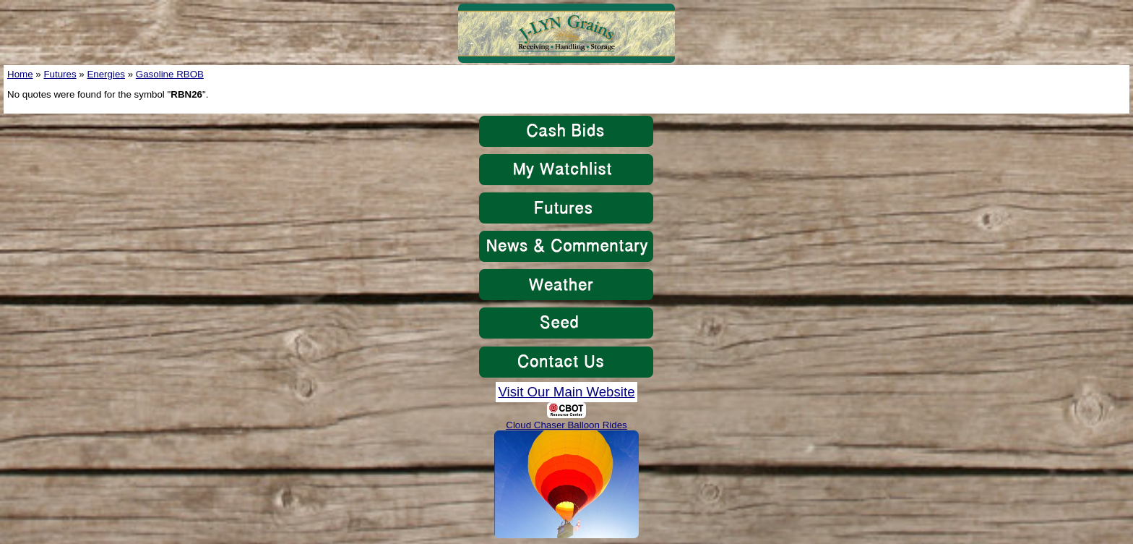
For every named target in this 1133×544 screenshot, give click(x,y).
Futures (59, 74)
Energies (106, 74)
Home (20, 74)
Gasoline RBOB (170, 74)
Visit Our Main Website (566, 391)
